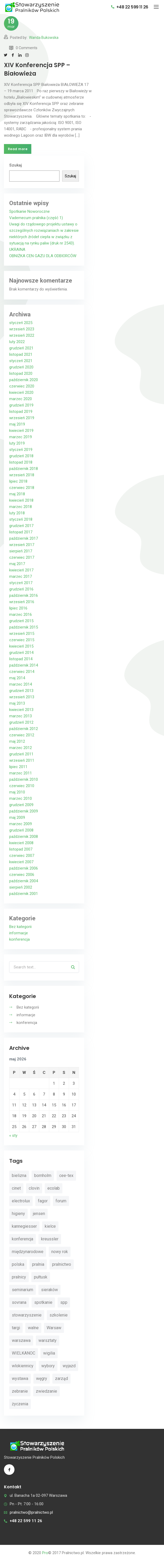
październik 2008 (23, 836)
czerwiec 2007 (21, 855)
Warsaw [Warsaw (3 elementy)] (54, 1327)
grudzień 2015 (21, 620)
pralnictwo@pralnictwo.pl (31, 1512)
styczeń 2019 (20, 449)
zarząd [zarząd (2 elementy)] (61, 1378)
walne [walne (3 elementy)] (33, 1327)
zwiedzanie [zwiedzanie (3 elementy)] (46, 1391)
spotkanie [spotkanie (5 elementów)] (43, 1302)
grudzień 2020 (21, 367)
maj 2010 (17, 792)
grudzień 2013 (21, 690)
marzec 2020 (20, 398)
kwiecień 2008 (21, 842)
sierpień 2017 (20, 551)
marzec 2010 (20, 798)
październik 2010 (23, 779)
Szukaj (15, 165)
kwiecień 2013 (21, 709)
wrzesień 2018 (21, 475)
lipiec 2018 (18, 481)
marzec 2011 (20, 773)
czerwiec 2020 (21, 386)
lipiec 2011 (18, 766)
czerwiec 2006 (21, 874)
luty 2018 (17, 513)
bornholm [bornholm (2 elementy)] (42, 1175)
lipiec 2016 (18, 608)
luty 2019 (17, 443)
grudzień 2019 (21, 405)
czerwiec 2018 (21, 487)
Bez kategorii (20, 926)
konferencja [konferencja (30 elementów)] (22, 1238)
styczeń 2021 (20, 360)
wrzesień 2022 (21, 335)
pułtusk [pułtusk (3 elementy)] (40, 1277)
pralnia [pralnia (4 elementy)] (38, 1264)
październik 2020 (23, 379)
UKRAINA (17, 249)
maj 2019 (17, 424)
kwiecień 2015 (21, 646)
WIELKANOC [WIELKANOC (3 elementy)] (23, 1353)
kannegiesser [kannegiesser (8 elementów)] (24, 1226)
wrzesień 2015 (21, 633)
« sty (13, 1135)
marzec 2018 (20, 506)
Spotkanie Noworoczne (29, 211)
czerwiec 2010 (21, 785)
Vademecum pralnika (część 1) (36, 217)
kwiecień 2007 (21, 862)
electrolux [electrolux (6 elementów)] (21, 1200)
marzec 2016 (20, 614)
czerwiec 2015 (21, 640)
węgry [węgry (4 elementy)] (41, 1378)
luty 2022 (17, 341)
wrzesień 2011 (21, 760)
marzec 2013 (20, 716)
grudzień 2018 (21, 456)
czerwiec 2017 (21, 557)
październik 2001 (23, 893)
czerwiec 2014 (21, 671)
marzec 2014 (20, 684)
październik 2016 (23, 595)
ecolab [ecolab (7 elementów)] (53, 1188)
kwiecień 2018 (21, 500)
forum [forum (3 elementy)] (61, 1200)
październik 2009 (23, 811)
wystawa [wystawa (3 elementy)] (20, 1378)
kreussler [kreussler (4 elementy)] (49, 1238)
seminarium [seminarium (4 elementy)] (22, 1289)
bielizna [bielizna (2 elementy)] (19, 1175)
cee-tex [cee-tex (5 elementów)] (66, 1175)
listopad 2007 (20, 849)
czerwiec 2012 (21, 735)
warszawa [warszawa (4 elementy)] (21, 1340)
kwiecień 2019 (21, 430)
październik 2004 (23, 881)
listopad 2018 (20, 462)
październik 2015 (23, 627)
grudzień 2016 (21, 589)
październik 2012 (23, 728)
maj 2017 (17, 563)
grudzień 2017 (21, 525)
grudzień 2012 (21, 722)
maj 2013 (17, 703)
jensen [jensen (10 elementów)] (39, 1213)
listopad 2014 (20, 659)
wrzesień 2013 (21, 697)
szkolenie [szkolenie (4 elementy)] (58, 1315)
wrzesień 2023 (21, 329)
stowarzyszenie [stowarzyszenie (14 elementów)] (27, 1315)
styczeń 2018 (20, 519)
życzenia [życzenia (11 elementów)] (20, 1403)
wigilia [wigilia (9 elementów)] (49, 1353)
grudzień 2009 (21, 804)
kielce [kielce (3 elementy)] (50, 1226)
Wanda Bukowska (43, 37)
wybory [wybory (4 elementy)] (48, 1365)
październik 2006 (23, 868)
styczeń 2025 (20, 322)
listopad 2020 (20, 373)
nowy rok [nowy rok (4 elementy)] (59, 1251)
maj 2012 (17, 741)
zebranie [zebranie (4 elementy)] (20, 1391)
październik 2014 (23, 665)
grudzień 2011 (21, 754)
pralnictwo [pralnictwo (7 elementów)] (61, 1264)
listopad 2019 (20, 411)
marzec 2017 (20, 576)
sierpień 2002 (20, 887)
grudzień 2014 (21, 652)
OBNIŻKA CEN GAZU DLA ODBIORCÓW (42, 255)
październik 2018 (23, 468)
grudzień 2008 (21, 830)
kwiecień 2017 (21, 570)
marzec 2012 (20, 747)
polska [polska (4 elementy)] (18, 1264)
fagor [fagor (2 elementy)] (43, 1200)
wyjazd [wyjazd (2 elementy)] (69, 1365)
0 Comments (23, 48)
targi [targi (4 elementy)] (16, 1327)
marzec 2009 (20, 823)
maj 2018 (17, 494)
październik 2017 (23, 538)
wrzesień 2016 (21, 601)
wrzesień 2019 (21, 417)
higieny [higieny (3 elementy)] (18, 1213)
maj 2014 (17, 678)
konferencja (19, 939)
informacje (18, 933)
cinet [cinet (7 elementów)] (16, 1188)
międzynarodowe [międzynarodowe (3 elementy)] (27, 1251)
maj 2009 (17, 817)
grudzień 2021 (21, 348)
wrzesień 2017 (21, 544)
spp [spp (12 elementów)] (63, 1302)
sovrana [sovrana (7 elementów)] (19, 1302)
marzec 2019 (20, 437)
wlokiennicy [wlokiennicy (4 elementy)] (22, 1365)
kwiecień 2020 (21, 392)
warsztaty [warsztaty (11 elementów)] (47, 1340)
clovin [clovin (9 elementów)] (34, 1188)
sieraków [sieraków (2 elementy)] (49, 1289)
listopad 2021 (20, 354)
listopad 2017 (20, 532)
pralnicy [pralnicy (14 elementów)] (19, 1277)
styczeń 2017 (20, 582)
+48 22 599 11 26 (129, 7)
